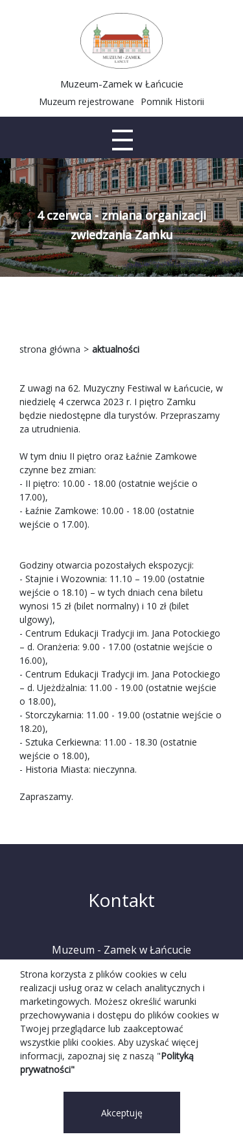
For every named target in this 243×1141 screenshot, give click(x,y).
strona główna (49, 349)
